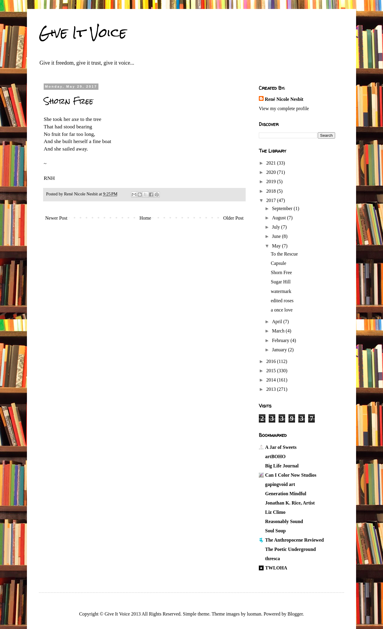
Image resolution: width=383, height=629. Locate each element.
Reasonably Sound (284, 521)
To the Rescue (284, 253)
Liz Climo (275, 512)
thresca (272, 558)
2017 (271, 200)
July (276, 227)
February (281, 340)
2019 (271, 181)
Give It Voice (83, 33)
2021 (271, 162)
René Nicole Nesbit (284, 99)
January (280, 349)
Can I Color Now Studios (290, 475)
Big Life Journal (282, 465)
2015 (271, 370)
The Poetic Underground (290, 549)
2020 (271, 172)
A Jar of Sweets (281, 447)
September (283, 208)
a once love (282, 309)
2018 (271, 191)
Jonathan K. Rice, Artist (290, 502)
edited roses (282, 300)
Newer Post (56, 218)
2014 (271, 379)
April (277, 321)
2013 (271, 389)
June (277, 236)
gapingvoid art (280, 484)
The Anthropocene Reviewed (294, 540)
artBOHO (275, 456)
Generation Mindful (285, 493)
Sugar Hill (281, 281)
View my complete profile (284, 108)
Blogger (295, 613)
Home (145, 218)
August (279, 217)
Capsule (278, 263)
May (277, 245)
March (279, 330)
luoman (254, 613)
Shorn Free (281, 272)
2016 (271, 361)
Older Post (233, 218)
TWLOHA (276, 567)
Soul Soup (275, 530)
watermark (281, 291)
